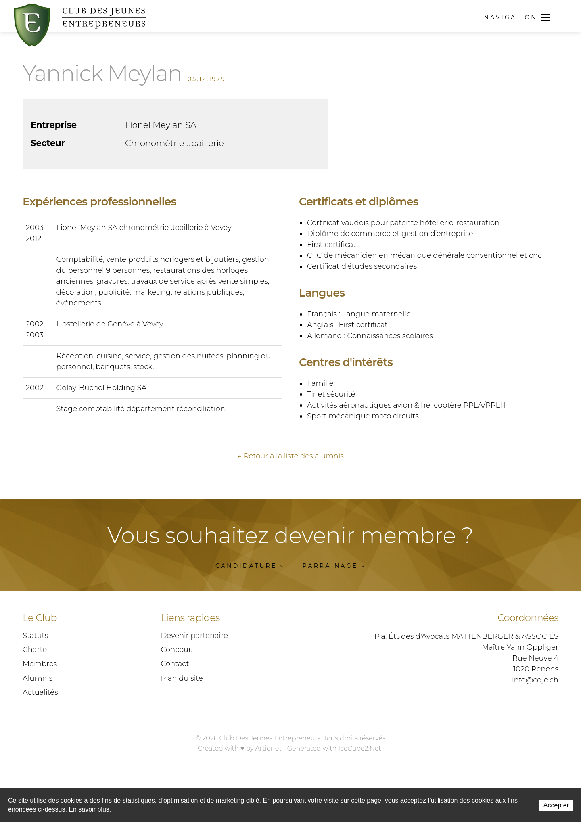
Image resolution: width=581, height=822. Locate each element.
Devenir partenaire (194, 673)
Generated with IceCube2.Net (334, 787)
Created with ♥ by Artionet (239, 787)
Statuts (35, 673)
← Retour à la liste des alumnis (290, 494)
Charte (35, 688)
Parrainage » (334, 604)
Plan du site (182, 716)
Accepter (556, 805)
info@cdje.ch (535, 718)
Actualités (40, 730)
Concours (178, 688)
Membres (40, 702)
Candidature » (249, 604)
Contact (175, 702)
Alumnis (37, 716)
